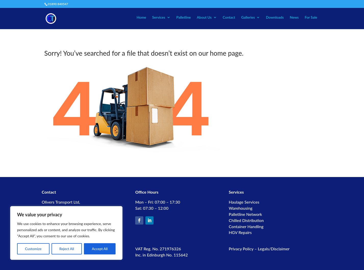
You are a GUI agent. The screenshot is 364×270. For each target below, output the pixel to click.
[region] (66, 233)
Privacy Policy (241, 248)
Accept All (100, 248)
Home (141, 17)
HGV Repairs (240, 232)
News (294, 17)
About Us (204, 17)
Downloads (275, 17)
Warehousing (241, 208)
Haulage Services (244, 201)
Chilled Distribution (246, 220)
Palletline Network (245, 214)
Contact (229, 17)
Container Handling (246, 226)
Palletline (183, 17)
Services (158, 17)
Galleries (248, 17)
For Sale (311, 17)
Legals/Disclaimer (274, 248)
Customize (33, 248)
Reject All (66, 248)
